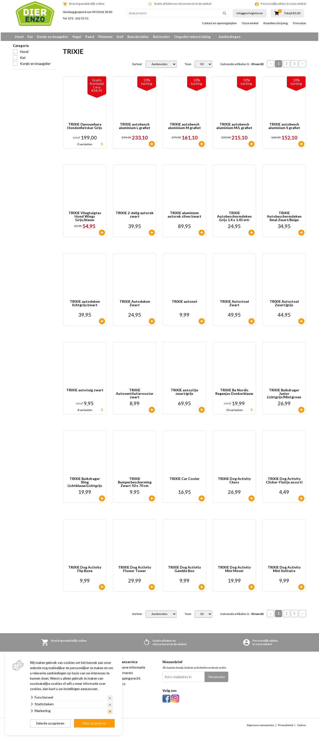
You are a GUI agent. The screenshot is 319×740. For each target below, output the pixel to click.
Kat (30, 37)
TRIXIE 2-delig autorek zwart (135, 216)
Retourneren (123, 674)
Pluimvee (105, 37)
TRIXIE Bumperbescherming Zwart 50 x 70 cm (135, 484)
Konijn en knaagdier (52, 37)
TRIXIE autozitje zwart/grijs (184, 393)
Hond (19, 37)
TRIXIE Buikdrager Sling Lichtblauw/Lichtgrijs (85, 484)
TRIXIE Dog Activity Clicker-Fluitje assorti (284, 482)
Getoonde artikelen (242, 65)
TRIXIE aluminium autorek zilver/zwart (184, 216)
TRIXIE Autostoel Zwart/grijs (284, 305)
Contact (119, 685)
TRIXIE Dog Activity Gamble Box (184, 571)
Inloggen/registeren (250, 13)
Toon (188, 65)
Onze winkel (250, 23)
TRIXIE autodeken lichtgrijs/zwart (85, 305)
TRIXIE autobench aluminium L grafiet (134, 128)
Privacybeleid (285, 726)
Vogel (76, 37)
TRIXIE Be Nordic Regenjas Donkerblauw (234, 393)
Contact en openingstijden (219, 23)
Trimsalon (299, 23)
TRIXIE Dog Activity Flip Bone (84, 571)
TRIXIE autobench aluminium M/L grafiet (234, 128)
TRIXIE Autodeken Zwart (134, 305)
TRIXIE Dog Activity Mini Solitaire (284, 571)
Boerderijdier (138, 37)
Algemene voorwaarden (260, 726)
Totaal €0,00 (292, 13)
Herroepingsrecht (127, 680)
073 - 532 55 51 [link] (78, 18)
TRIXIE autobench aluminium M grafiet (184, 128)
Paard (89, 37)
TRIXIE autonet (184, 303)
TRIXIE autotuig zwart (84, 392)
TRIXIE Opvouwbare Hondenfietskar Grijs (84, 128)
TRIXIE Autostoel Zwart (234, 305)
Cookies (301, 726)
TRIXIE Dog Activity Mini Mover (234, 571)
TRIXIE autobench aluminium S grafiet (284, 128)
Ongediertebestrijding (192, 37)
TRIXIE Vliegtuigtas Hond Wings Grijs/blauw (85, 218)
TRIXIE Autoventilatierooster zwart (135, 395)
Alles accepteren (94, 723)
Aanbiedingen (229, 37)
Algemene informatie (129, 669)
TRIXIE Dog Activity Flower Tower (134, 571)
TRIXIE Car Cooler (184, 480)
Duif (120, 37)
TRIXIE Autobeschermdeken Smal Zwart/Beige (284, 218)
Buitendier (161, 37)
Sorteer (137, 65)
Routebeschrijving (275, 23)
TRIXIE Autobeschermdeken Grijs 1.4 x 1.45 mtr (234, 218)
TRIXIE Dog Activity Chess (234, 482)
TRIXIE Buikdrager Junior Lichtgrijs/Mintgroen (284, 395)
